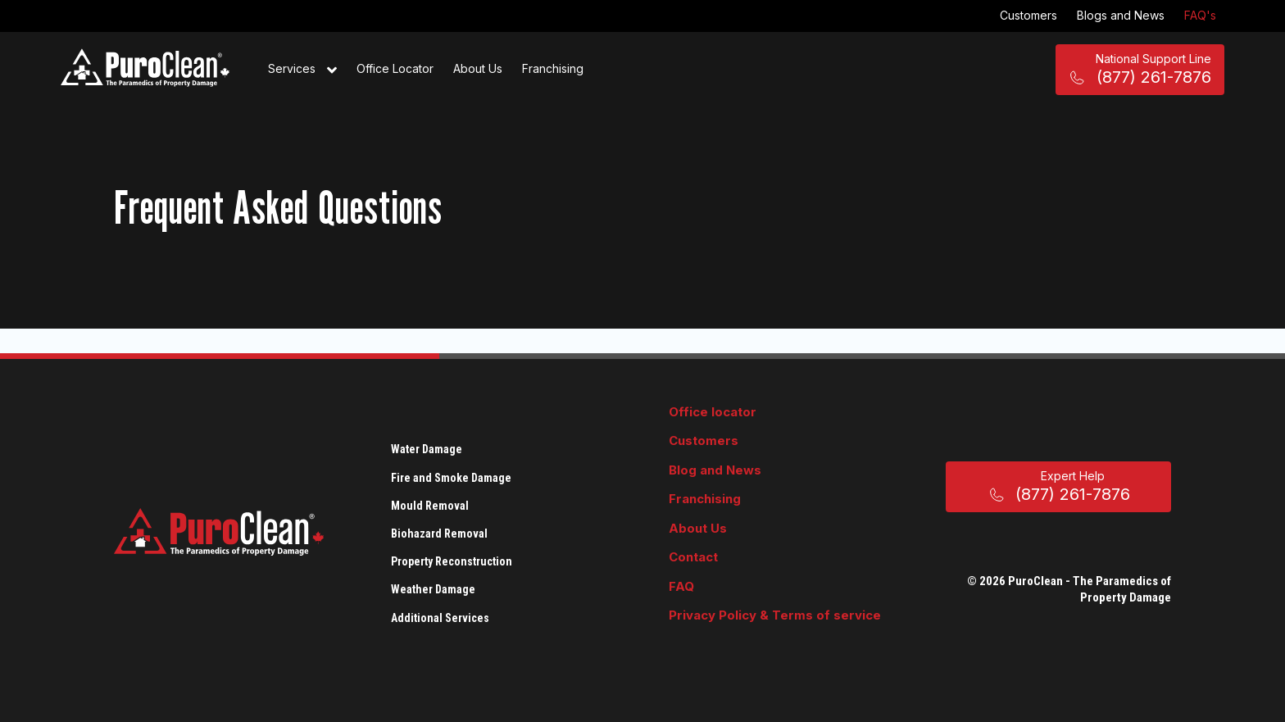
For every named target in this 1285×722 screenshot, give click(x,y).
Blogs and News (1121, 15)
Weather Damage (433, 589)
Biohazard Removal (439, 533)
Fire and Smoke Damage (451, 477)
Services (302, 69)
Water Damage (426, 449)
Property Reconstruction (451, 561)
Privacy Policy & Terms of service (775, 615)
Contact (693, 557)
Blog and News (715, 470)
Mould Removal (430, 505)
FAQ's (1200, 15)
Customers (1028, 15)
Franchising (552, 68)
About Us (477, 68)
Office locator (712, 412)
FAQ (681, 586)
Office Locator (395, 68)
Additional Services (440, 617)
